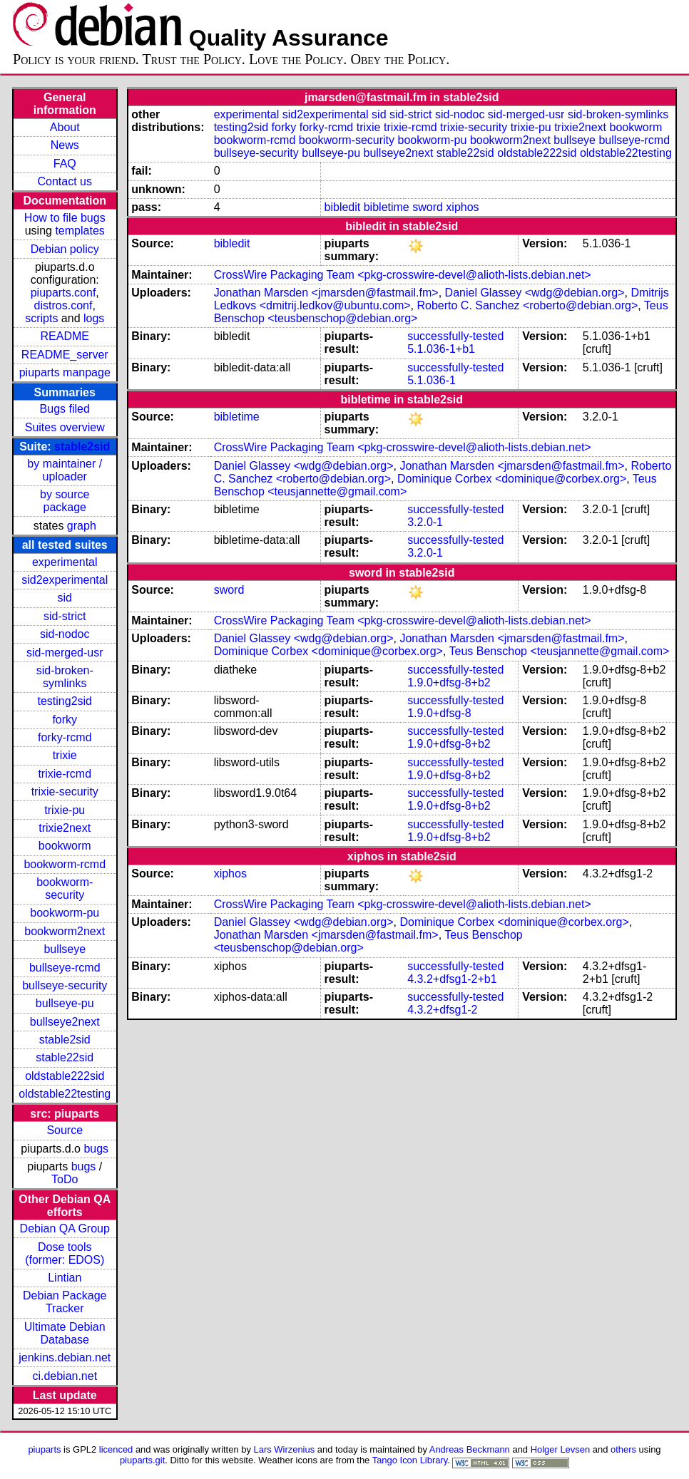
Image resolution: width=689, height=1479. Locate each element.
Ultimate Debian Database (65, 1333)
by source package (64, 500)
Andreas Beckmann (469, 1449)
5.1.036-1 (431, 380)
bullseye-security (64, 985)
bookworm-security (64, 888)
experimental (65, 562)
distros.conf (63, 305)
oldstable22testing (65, 1094)
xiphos (462, 207)
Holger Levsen (561, 1449)
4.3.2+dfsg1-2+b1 (451, 979)
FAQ (64, 164)
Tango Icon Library (410, 1460)
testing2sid (65, 701)
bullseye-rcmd (65, 968)
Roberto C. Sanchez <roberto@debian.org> (527, 305)
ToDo (64, 1179)
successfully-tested (455, 336)
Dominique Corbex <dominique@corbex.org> (511, 479)
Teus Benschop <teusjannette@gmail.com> (559, 651)
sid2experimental (64, 580)
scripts (41, 318)
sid (65, 598)
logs (93, 318)
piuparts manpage (65, 372)
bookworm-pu (64, 913)
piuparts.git (142, 1460)
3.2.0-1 (425, 522)
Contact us (65, 181)
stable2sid (82, 446)
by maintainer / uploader (64, 470)
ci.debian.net (64, 1376)
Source (64, 1130)
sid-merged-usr (64, 652)
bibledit (343, 207)
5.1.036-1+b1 (441, 349)
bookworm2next (64, 931)
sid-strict (65, 616)
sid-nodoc (64, 634)
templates (79, 231)
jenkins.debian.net (65, 1357)
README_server (64, 355)
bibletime (386, 207)
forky (64, 719)
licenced (116, 1449)
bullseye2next (65, 1022)
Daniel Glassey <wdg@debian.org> (535, 293)
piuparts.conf (63, 293)
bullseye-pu (65, 1003)
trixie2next (65, 828)
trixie (65, 755)
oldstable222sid (64, 1076)
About (65, 127)
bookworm (65, 846)
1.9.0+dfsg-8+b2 (449, 682)
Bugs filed (65, 409)
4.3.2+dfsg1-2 (442, 1010)
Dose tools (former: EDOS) (64, 1253)
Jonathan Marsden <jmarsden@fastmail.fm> (326, 293)
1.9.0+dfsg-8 (439, 713)
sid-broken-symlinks (64, 676)
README (65, 336)
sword (427, 207)
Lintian (64, 1278)
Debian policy (65, 249)
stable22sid (64, 1057)
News (65, 145)
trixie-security (64, 791)
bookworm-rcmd (65, 864)
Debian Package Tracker (64, 1301)
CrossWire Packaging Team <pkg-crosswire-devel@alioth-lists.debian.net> (402, 275)
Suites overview (65, 427)
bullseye (65, 949)
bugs (95, 1149)
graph (81, 526)
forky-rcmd (65, 737)
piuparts (44, 1449)
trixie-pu (64, 810)
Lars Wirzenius (284, 1449)
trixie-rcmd (64, 774)
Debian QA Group (65, 1228)
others (623, 1449)
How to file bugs (65, 218)
